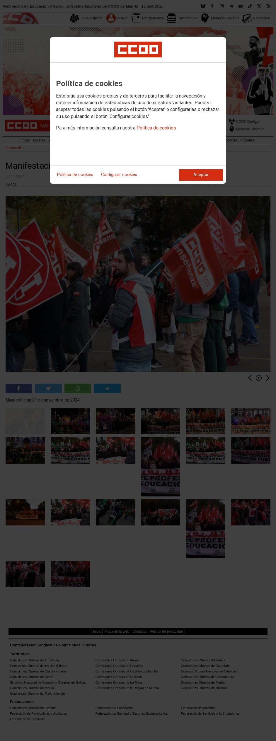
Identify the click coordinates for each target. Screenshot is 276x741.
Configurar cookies (119, 174)
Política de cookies (156, 128)
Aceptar (201, 174)
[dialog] (138, 110)
